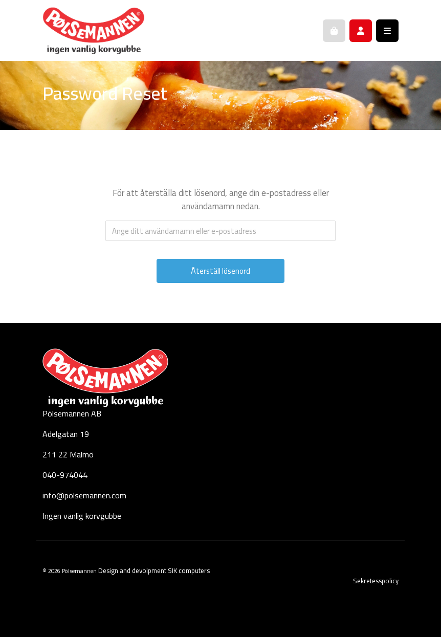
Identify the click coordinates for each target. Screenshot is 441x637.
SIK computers (189, 570)
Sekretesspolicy (376, 581)
